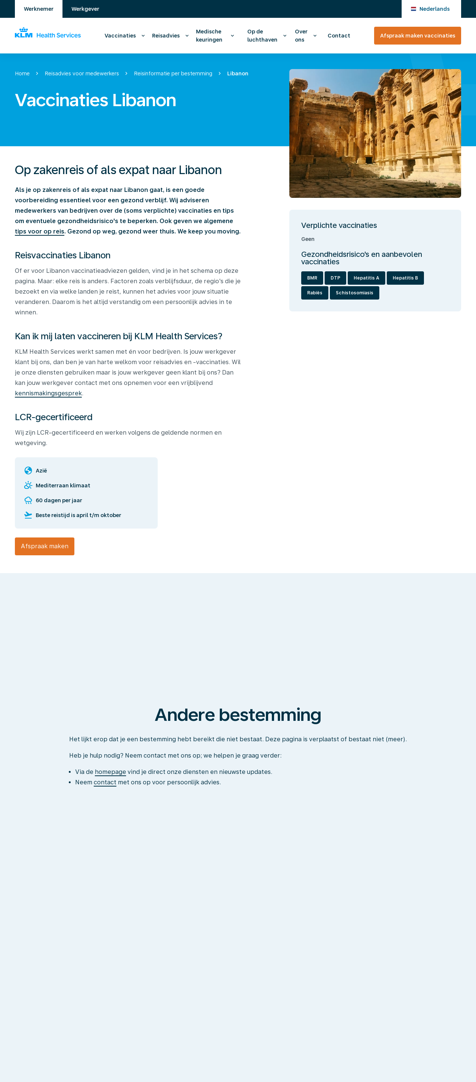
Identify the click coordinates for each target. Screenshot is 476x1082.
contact (105, 782)
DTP (335, 278)
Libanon (237, 73)
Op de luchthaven (262, 36)
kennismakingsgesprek (48, 393)
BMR (312, 278)
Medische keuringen (209, 36)
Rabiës (314, 292)
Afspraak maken (44, 546)
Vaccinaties (120, 36)
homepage (110, 771)
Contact (339, 36)
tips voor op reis (39, 231)
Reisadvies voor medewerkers (82, 73)
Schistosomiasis (354, 292)
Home (22, 73)
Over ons (301, 36)
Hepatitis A (366, 278)
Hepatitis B (405, 278)
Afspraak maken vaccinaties (417, 36)
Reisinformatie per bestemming (173, 73)
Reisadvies (166, 36)
